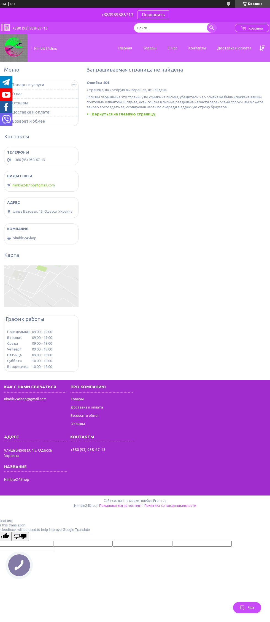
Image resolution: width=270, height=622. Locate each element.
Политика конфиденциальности (170, 505)
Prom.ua (159, 500)
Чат (247, 607)
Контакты (197, 48)
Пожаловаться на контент (120, 505)
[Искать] (212, 28)
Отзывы (20, 103)
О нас (172, 48)
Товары (149, 48)
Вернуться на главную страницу (123, 114)
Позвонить (153, 14)
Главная (125, 48)
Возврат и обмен (28, 121)
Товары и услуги (28, 84)
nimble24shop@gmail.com (33, 185)
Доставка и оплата (234, 48)
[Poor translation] (20, 536)
